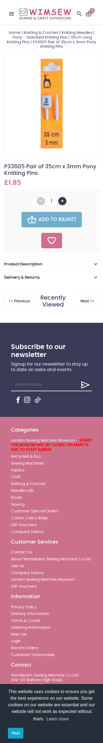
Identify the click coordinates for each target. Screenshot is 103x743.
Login (16, 641)
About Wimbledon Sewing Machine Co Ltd (50, 559)
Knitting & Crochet (41, 33)
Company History (27, 532)
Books (16, 498)
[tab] (51, 264)
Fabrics (17, 470)
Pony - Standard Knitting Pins (40, 37)
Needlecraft (22, 491)
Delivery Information (30, 614)
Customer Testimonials (33, 655)
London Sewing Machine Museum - (51, 445)
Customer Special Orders (35, 511)
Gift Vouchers (24, 525)
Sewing (17, 505)
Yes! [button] (16, 733)
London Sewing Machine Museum (43, 580)
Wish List (19, 635)
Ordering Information (31, 628)
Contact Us (21, 552)
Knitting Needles (77, 33)
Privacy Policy (24, 607)
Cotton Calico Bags (29, 518)
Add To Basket (51, 220)
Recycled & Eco (26, 457)
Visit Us (17, 566)
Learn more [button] (57, 719)
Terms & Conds (25, 621)
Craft (16, 477)
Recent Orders (24, 648)
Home (14, 33)
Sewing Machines (27, 463)
